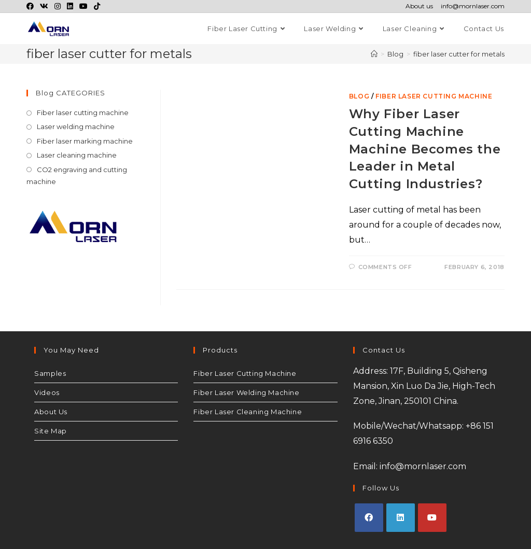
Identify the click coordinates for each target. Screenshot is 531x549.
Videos (47, 392)
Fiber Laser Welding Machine (246, 392)
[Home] (374, 54)
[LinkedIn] (400, 517)
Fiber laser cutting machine (433, 96)
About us (419, 6)
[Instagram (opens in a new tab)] (57, 6)
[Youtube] (432, 517)
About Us (50, 411)
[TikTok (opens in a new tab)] (97, 6)
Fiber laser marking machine (85, 141)
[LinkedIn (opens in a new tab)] (70, 6)
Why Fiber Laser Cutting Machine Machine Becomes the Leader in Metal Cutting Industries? (424, 148)
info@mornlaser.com (473, 6)
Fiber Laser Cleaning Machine (247, 411)
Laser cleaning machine (77, 155)
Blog (359, 96)
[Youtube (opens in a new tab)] (83, 6)
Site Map (50, 431)
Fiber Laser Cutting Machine (244, 373)
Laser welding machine (76, 126)
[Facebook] (369, 517)
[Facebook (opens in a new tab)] (31, 6)
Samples (50, 373)
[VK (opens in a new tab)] (44, 6)
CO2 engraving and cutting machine (76, 175)
